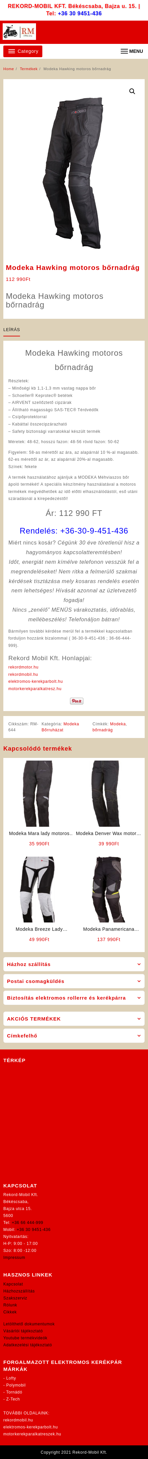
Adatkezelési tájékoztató (27, 1345)
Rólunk (10, 1305)
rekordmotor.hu (23, 667)
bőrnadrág (102, 730)
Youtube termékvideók (25, 1338)
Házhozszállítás (19, 1291)
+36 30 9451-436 (80, 13)
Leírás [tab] (11, 329)
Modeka (118, 724)
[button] (132, 91)
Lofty (11, 1378)
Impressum (14, 1257)
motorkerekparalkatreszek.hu (32, 1434)
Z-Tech (13, 1399)
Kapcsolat (13, 1284)
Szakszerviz (15, 1298)
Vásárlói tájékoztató (23, 1331)
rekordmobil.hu (23, 674)
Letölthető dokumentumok (29, 1324)
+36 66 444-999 (27, 1222)
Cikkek (10, 1312)
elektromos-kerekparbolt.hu (35, 681)
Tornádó (14, 1392)
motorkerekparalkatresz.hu (35, 688)
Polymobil (16, 1385)
